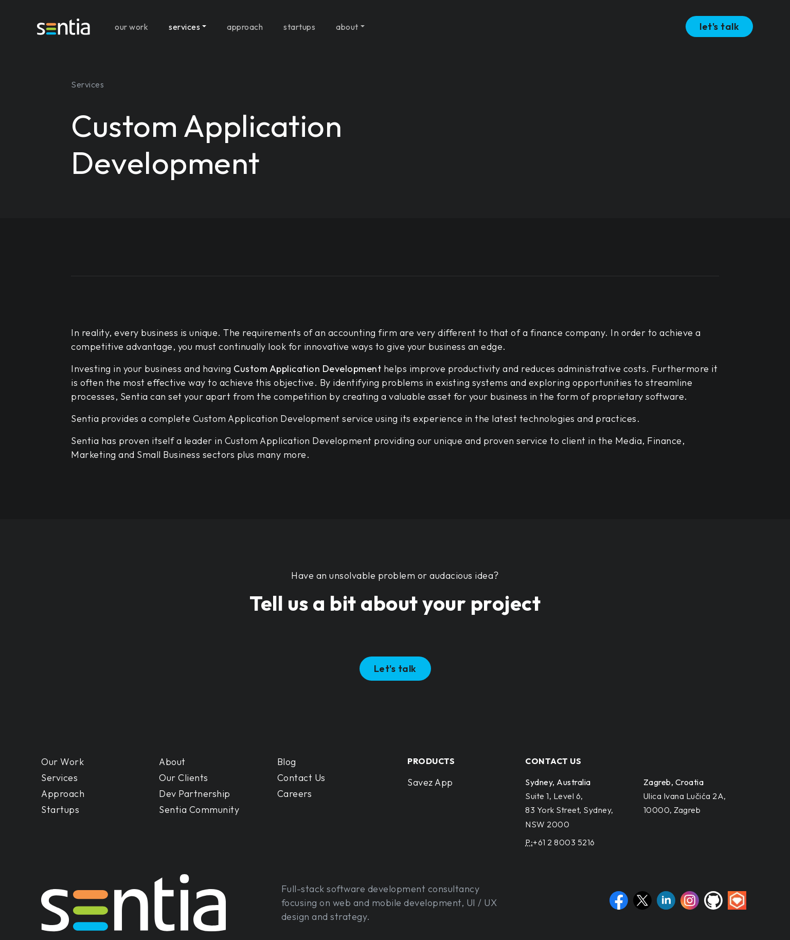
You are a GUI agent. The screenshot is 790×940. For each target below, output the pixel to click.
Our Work (62, 762)
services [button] (184, 22)
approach (245, 22)
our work (131, 22)
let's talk (719, 23)
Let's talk (395, 669)
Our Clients (183, 778)
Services (59, 778)
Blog (286, 762)
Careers (294, 794)
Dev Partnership (194, 794)
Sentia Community (199, 809)
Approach (62, 794)
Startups (60, 809)
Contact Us (301, 778)
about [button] (347, 22)
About (172, 762)
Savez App (430, 782)
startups (299, 22)
